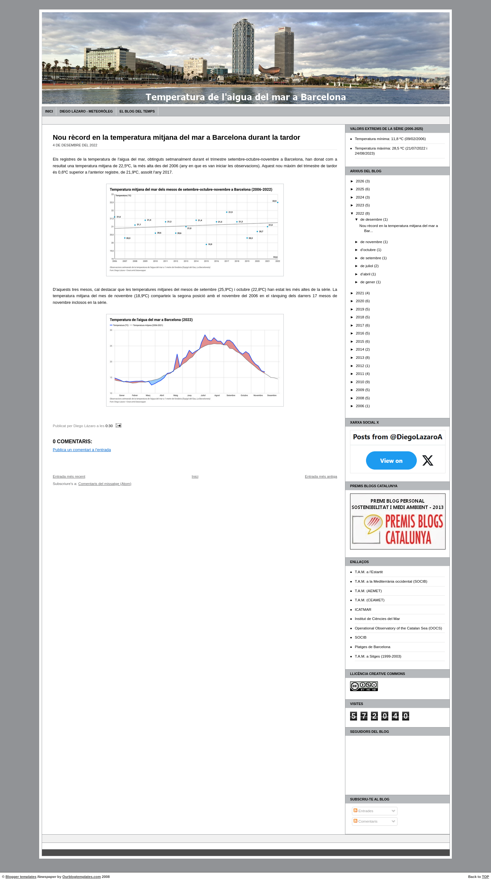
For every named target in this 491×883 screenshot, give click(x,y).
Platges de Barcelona (372, 647)
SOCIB (361, 637)
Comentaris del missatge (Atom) (104, 483)
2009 (360, 390)
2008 (360, 398)
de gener (368, 282)
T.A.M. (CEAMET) (370, 600)
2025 (360, 189)
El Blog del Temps (137, 111)
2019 (360, 309)
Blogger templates (21, 877)
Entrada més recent (69, 476)
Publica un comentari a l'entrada (82, 449)
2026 (360, 181)
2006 (360, 406)
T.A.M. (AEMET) (368, 591)
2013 (360, 357)
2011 (360, 373)
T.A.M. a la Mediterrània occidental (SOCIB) (391, 581)
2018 (360, 317)
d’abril (365, 274)
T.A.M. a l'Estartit (369, 572)
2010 (360, 382)
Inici (49, 111)
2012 (360, 366)
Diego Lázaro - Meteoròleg (86, 111)
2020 (360, 301)
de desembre (371, 219)
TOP (485, 877)
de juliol (367, 266)
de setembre (371, 258)
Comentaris (366, 821)
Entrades (363, 811)
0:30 (109, 426)
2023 (360, 205)
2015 (360, 341)
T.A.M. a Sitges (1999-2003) (378, 656)
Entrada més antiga (321, 476)
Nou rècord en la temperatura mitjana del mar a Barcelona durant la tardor (176, 137)
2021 (360, 293)
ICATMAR (363, 609)
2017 (360, 325)
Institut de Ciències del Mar (377, 618)
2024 (360, 197)
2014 (360, 349)
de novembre (371, 242)
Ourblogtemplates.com (81, 877)
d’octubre (368, 250)
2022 (360, 213)
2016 (360, 333)
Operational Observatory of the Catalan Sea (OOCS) (398, 628)
